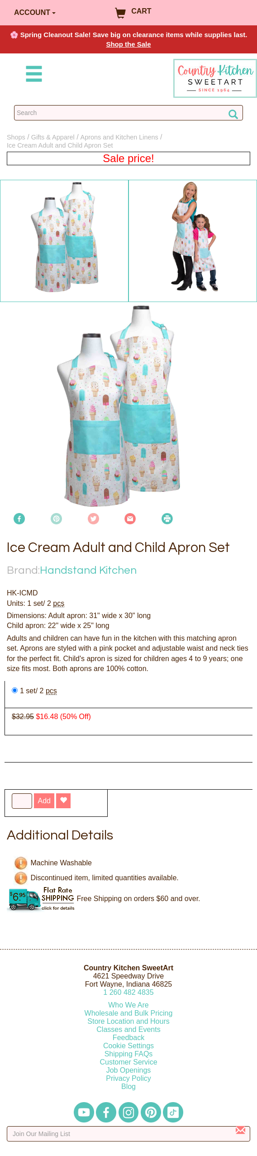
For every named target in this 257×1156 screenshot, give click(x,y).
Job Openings (128, 1070)
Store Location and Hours (128, 1021)
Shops (16, 137)
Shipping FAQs (129, 1054)
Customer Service (128, 1062)
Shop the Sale (128, 44)
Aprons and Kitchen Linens (119, 137)
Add (44, 801)
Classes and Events (128, 1029)
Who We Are (128, 1005)
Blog (128, 1086)
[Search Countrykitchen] (128, 112)
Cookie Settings (128, 1046)
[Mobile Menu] (32, 75)
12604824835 (128, 992)
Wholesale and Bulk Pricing (129, 1013)
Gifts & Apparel (53, 137)
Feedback (128, 1037)
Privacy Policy (128, 1078)
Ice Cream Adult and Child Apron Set (60, 145)
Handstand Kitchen (88, 570)
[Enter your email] (128, 1134)
